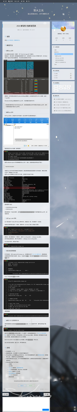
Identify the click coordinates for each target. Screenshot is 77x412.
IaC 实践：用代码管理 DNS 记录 (62, 99)
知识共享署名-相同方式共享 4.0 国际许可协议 (26, 381)
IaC (60, 80)
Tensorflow (56, 85)
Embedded (56, 80)
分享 (30, 385)
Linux (64, 80)
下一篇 (47, 394)
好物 (56, 68)
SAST (10, 375)
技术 (56, 70)
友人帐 (17, 1)
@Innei (10, 371)
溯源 (22, 1)
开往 (28, 1)
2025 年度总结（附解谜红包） (61, 96)
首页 (5, 1)
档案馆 (11, 1)
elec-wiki (11, 367)
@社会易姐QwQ (12, 373)
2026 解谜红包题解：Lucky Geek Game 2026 (63, 93)
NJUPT (69, 80)
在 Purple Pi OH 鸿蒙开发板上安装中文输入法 (63, 102)
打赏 (22, 385)
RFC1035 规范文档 (37, 254)
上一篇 (6, 394)
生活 (56, 72)
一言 (10, 369)
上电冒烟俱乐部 (19, 367)
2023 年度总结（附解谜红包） (13, 40)
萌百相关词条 (41, 355)
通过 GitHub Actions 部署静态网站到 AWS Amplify (63, 105)
